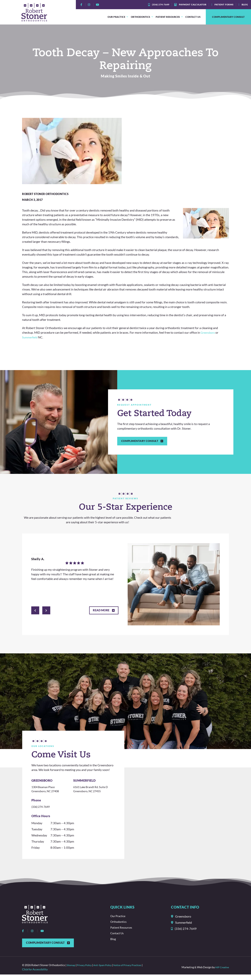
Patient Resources (169, 17)
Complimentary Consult (228, 16)
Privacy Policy (86, 970)
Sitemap (72, 970)
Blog (113, 944)
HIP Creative (221, 972)
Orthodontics (142, 17)
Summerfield (30, 337)
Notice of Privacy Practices (135, 970)
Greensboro (209, 332)
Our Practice (118, 17)
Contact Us (192, 16)
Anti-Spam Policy (107, 970)
